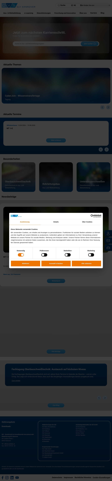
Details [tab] (56, 222)
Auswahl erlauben (56, 263)
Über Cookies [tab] (87, 222)
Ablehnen (25, 263)
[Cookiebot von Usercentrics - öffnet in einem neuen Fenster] (92, 216)
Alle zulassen (86, 263)
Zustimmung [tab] (25, 222)
